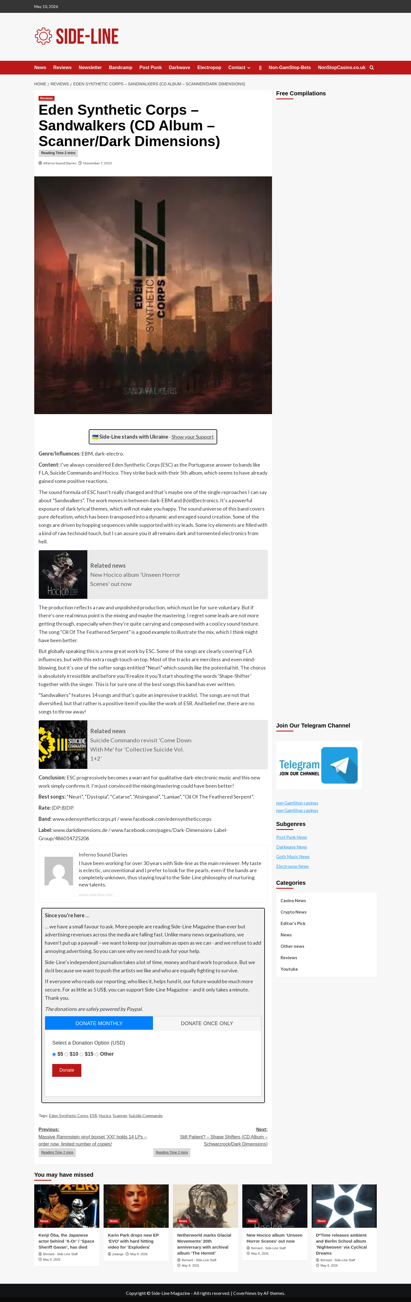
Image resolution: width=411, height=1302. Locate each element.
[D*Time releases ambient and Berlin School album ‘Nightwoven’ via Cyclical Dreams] (344, 1206)
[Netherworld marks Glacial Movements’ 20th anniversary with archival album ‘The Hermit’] (205, 1206)
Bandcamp (120, 67)
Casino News (293, 900)
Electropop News (292, 866)
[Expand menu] (248, 67)
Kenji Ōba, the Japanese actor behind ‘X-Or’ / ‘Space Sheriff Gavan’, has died (66, 1241)
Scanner (120, 1115)
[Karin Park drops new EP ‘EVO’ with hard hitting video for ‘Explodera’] (136, 1206)
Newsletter (90, 67)
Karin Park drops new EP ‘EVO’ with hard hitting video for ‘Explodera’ (133, 1241)
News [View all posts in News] (44, 1221)
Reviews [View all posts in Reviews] (46, 98)
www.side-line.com (95, 894)
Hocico (105, 1115)
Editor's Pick (293, 923)
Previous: (96, 1142)
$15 (89, 1054)
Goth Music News (293, 856)
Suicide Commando (146, 1115)
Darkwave (179, 67)
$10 (74, 1054)
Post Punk (151, 67)
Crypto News (294, 911)
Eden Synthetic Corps (68, 1115)
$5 (60, 1054)
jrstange (118, 1254)
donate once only (207, 1023)
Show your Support (193, 437)
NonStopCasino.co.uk (341, 67)
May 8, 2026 (139, 1254)
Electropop (209, 67)
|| (260, 67)
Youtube (289, 969)
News (40, 67)
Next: (210, 1142)
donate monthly (98, 1023)
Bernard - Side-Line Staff (60, 1254)
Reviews (62, 67)
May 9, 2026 (52, 1259)
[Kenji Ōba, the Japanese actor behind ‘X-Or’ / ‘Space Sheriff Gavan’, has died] (66, 1206)
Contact (240, 67)
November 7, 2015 (97, 163)
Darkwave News (291, 846)
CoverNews (245, 1293)
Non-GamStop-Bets (290, 67)
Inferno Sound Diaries (59, 163)
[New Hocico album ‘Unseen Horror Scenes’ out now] (274, 1206)
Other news (292, 946)
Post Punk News (291, 837)
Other (107, 1054)
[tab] (99, 1023)
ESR (93, 1115)
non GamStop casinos (297, 802)
